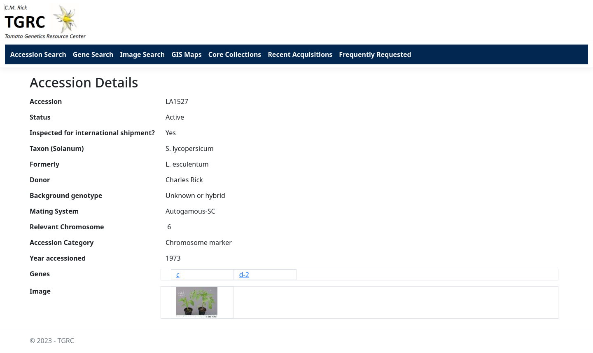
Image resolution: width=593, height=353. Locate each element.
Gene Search (93, 54)
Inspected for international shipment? (92, 132)
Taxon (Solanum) (57, 148)
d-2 (244, 274)
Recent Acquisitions (300, 54)
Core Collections (234, 54)
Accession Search (38, 54)
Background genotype (66, 195)
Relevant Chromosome (67, 226)
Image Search (142, 54)
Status (40, 117)
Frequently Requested (375, 54)
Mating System (54, 211)
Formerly (44, 164)
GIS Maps (186, 54)
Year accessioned (58, 258)
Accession (46, 101)
